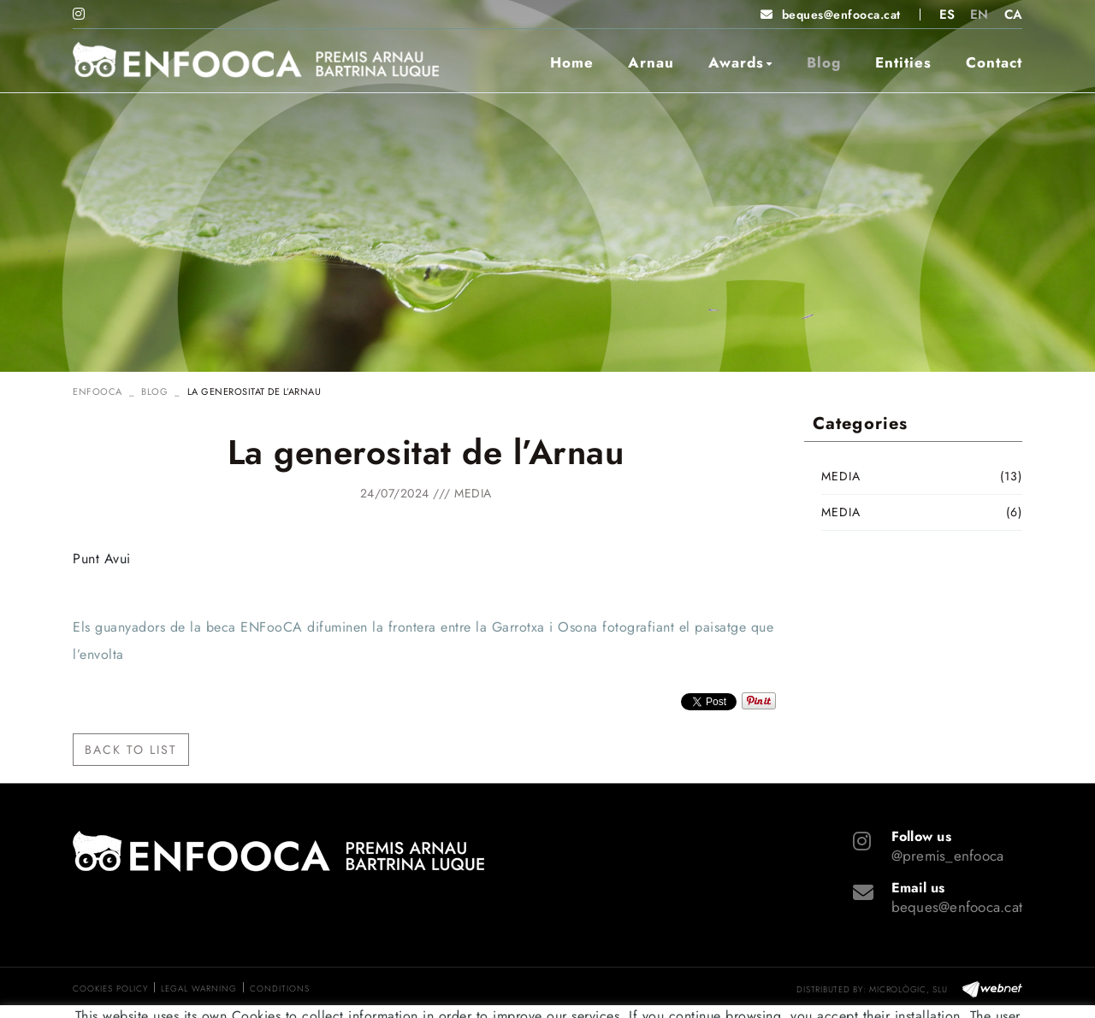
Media (473, 493)
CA (1013, 14)
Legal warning (199, 988)
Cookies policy (110, 988)
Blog (154, 391)
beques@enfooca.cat (841, 14)
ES (947, 14)
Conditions (280, 988)
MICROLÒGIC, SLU (908, 989)
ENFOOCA (97, 391)
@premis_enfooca (947, 855)
